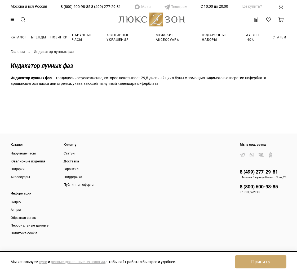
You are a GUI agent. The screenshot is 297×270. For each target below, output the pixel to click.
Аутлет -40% (253, 37)
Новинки (59, 37)
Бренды (38, 37)
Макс (145, 7)
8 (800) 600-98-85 (75, 7)
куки (43, 262)
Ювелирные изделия (28, 161)
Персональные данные (29, 225)
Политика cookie (24, 233)
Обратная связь (23, 218)
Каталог (19, 37)
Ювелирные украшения (118, 37)
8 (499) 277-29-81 (106, 7)
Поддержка (73, 177)
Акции (16, 210)
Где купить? (252, 6)
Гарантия (71, 169)
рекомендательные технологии (78, 262)
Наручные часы (82, 37)
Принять (260, 261)
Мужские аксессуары (168, 37)
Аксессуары (20, 177)
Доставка (71, 161)
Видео (16, 202)
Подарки (18, 169)
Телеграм (179, 7)
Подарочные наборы (214, 37)
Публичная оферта (79, 185)
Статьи (279, 37)
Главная (18, 52)
